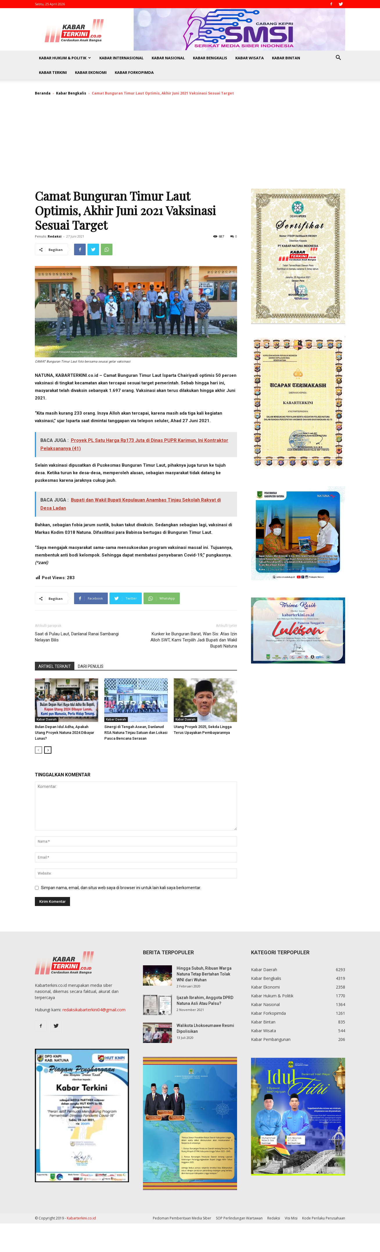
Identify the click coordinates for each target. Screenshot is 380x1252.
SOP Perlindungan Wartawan (239, 1218)
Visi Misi (291, 1218)
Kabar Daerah (47, 719)
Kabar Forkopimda (134, 72)
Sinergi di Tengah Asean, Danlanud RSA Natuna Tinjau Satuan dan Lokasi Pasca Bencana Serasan (135, 733)
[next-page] (47, 750)
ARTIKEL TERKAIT (54, 666)
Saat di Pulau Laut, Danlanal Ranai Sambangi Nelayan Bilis (77, 637)
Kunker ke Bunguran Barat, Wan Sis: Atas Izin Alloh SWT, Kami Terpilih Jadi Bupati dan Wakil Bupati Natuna (193, 640)
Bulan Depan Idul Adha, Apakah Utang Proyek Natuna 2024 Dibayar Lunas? (64, 733)
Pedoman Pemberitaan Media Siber (182, 1218)
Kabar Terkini (53, 72)
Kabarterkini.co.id (81, 1218)
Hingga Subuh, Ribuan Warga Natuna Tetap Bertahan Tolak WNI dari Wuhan (204, 974)
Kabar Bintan (286, 57)
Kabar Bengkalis (210, 57)
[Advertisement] (190, 145)
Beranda (43, 93)
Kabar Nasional (168, 57)
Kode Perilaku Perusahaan (323, 1218)
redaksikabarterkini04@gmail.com (94, 1009)
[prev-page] (38, 750)
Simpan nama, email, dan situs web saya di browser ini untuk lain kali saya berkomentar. (121, 887)
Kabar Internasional (121, 57)
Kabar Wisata (249, 57)
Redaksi (55, 236)
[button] (338, 58)
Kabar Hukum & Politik (65, 57)
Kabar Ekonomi (91, 72)
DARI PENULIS (90, 666)
